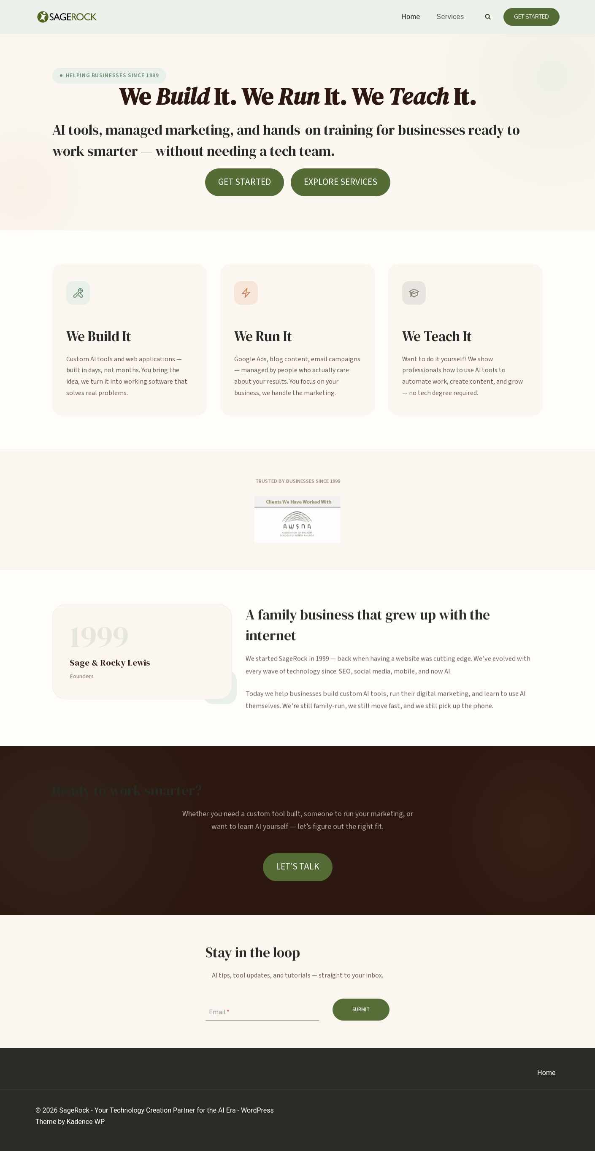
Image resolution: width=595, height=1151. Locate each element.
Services (450, 16)
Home (410, 16)
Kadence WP (86, 1122)
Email (219, 1013)
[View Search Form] (488, 17)
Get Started (531, 17)
